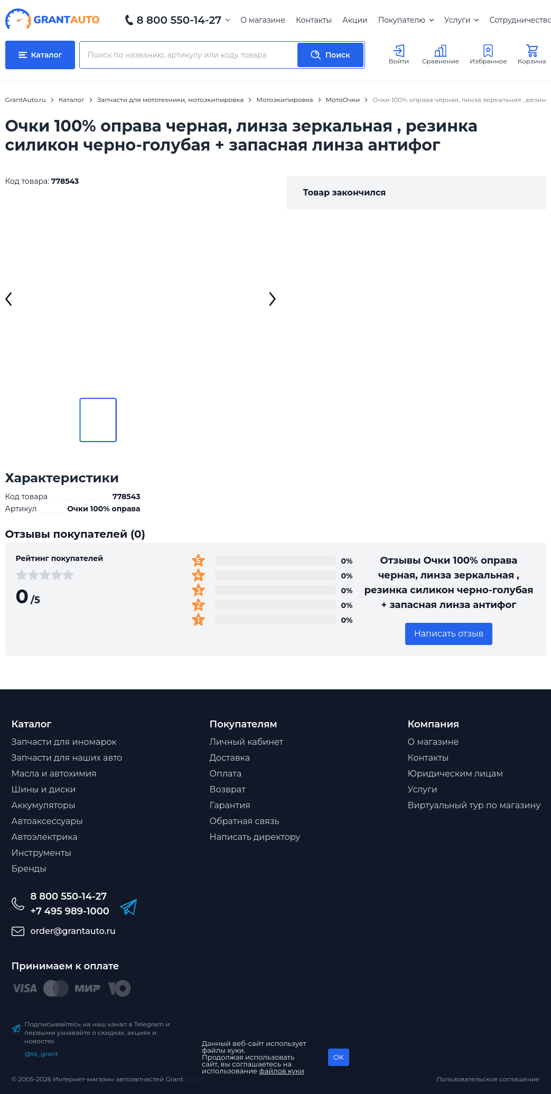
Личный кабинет (247, 742)
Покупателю (406, 20)
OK (338, 1057)
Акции (354, 20)
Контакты (314, 20)
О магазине (262, 20)
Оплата (226, 774)
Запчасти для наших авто (67, 758)
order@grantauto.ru (73, 931)
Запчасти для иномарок (64, 742)
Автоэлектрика (45, 837)
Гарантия (230, 805)
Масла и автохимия (54, 774)
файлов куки (282, 1071)
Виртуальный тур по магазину (474, 805)
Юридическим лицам (455, 774)
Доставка (230, 758)
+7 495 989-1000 (70, 911)
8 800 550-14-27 (179, 20)
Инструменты (42, 853)
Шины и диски (44, 789)
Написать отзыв (449, 634)
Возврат (228, 789)
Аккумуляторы (44, 805)
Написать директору (255, 837)
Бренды (29, 869)
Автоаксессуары (47, 821)
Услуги (461, 20)
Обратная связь (244, 821)
